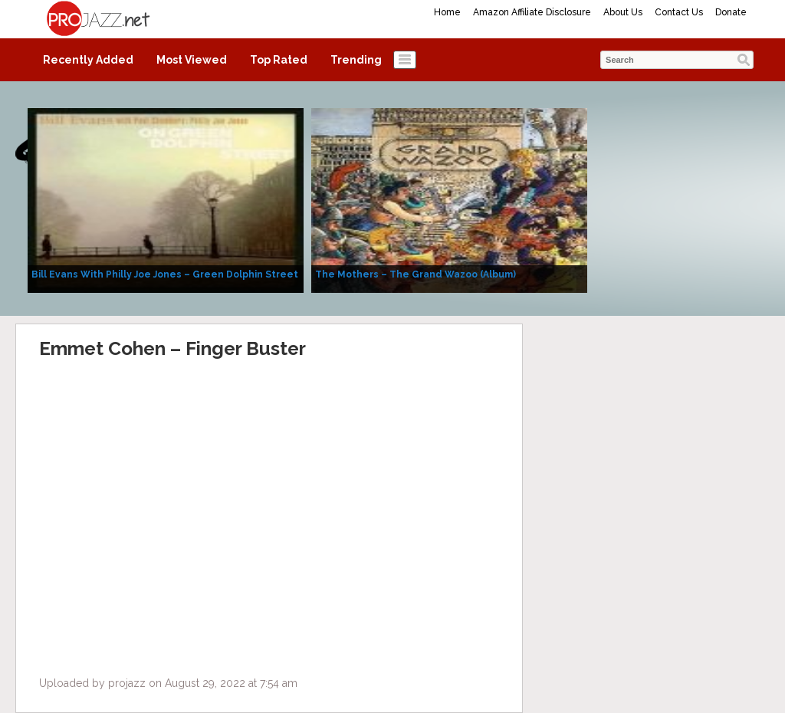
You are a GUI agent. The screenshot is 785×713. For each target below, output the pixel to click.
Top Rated (278, 60)
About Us (622, 12)
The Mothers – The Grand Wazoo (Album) (415, 274)
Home (447, 12)
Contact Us (679, 12)
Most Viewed (191, 60)
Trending (356, 60)
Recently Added (88, 60)
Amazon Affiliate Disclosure (532, 12)
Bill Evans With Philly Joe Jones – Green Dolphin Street (164, 274)
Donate (731, 12)
